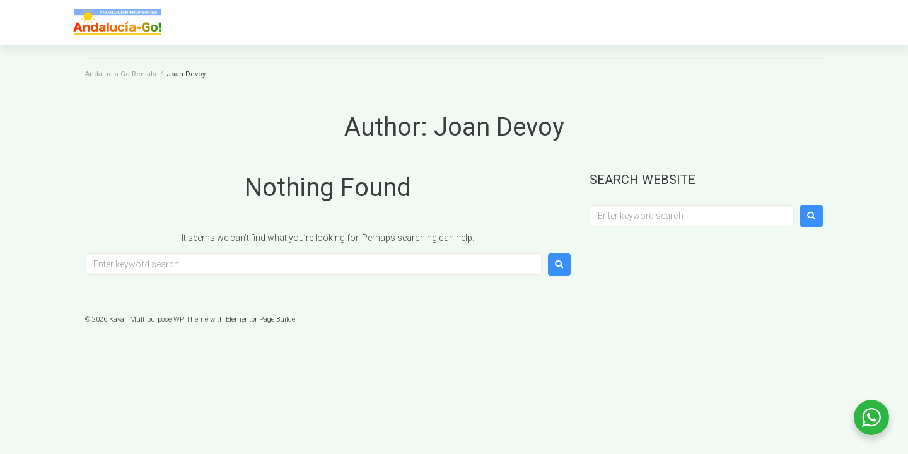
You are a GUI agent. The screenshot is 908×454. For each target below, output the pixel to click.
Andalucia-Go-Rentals (120, 74)
